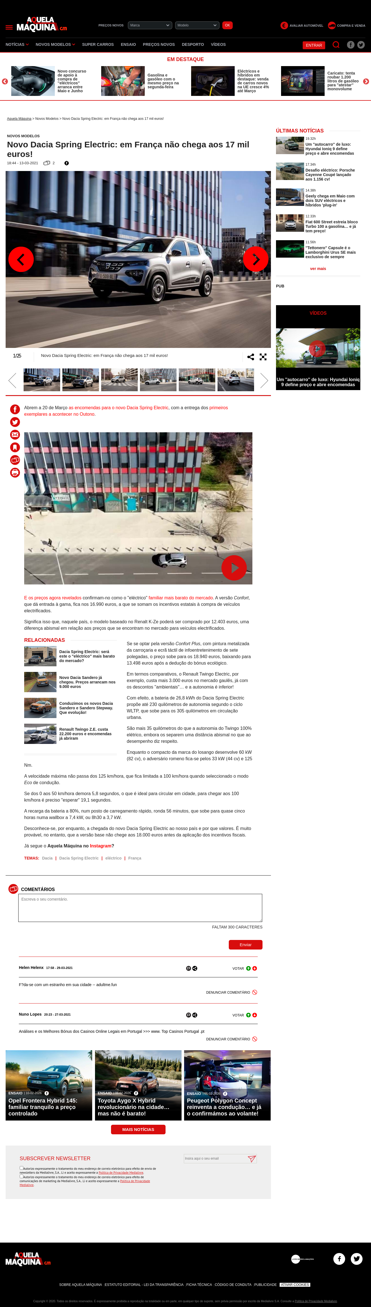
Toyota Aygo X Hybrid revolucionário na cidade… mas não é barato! (134, 1107)
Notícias (17, 44)
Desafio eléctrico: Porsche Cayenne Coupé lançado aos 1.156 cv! (330, 174)
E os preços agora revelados (53, 597)
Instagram (100, 845)
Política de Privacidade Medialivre (121, 1173)
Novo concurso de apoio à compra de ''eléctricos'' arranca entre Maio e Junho (72, 81)
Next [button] (366, 81)
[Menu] (9, 27)
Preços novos (159, 44)
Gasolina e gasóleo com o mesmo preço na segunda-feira (163, 81)
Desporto (193, 44)
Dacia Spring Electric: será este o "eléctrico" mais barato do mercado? (87, 656)
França (134, 858)
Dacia (47, 858)
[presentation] (214, 1177)
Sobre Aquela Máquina (80, 1285)
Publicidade (265, 1285)
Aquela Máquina (19, 119)
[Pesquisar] (336, 45)
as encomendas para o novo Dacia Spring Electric (118, 407)
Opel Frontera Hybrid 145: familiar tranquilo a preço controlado (43, 1107)
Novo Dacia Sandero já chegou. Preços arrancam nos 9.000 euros (87, 682)
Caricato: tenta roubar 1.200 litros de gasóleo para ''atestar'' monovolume (343, 81)
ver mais (318, 268)
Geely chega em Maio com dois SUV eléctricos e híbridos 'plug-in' (330, 200)
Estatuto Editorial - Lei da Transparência (144, 1285)
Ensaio (128, 44)
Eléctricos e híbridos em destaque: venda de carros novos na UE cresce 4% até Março (253, 81)
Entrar (314, 45)
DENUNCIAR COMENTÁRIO (228, 993)
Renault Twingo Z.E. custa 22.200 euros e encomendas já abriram (85, 734)
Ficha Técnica (199, 1285)
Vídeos (218, 44)
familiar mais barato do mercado (181, 597)
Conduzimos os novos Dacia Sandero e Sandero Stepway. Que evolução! (86, 708)
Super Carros (98, 44)
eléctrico (113, 858)
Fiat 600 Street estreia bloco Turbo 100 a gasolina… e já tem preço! (332, 226)
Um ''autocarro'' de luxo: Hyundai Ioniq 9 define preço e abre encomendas (330, 149)
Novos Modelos (55, 44)
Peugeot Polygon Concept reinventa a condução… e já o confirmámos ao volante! (224, 1107)
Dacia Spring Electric (79, 858)
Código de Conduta (233, 1285)
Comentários (38, 889)
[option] (50, 81)
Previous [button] (4, 81)
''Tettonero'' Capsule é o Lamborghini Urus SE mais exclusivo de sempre (331, 252)
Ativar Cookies (295, 1285)
